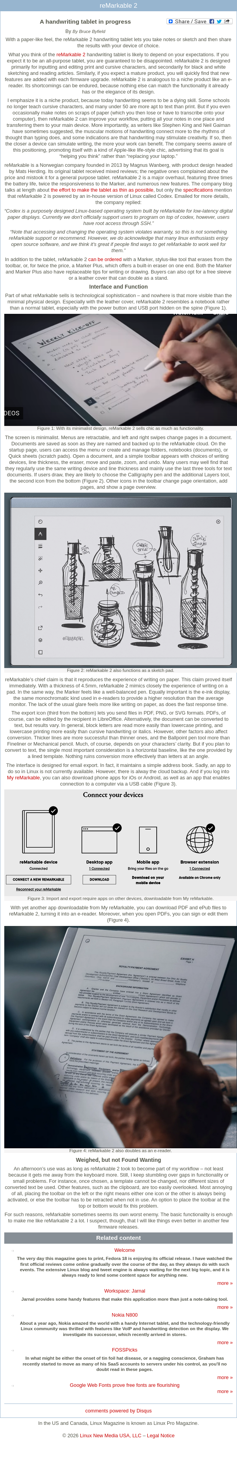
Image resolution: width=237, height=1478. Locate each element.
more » (225, 1283)
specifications (198, 190)
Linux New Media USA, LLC (111, 1435)
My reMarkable (23, 778)
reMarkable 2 (70, 54)
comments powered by (118, 1411)
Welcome (124, 1250)
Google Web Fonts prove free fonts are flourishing (125, 1385)
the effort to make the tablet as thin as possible (102, 190)
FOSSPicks (124, 1350)
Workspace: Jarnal (124, 1291)
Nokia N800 (125, 1315)
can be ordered (104, 259)
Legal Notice (161, 1435)
